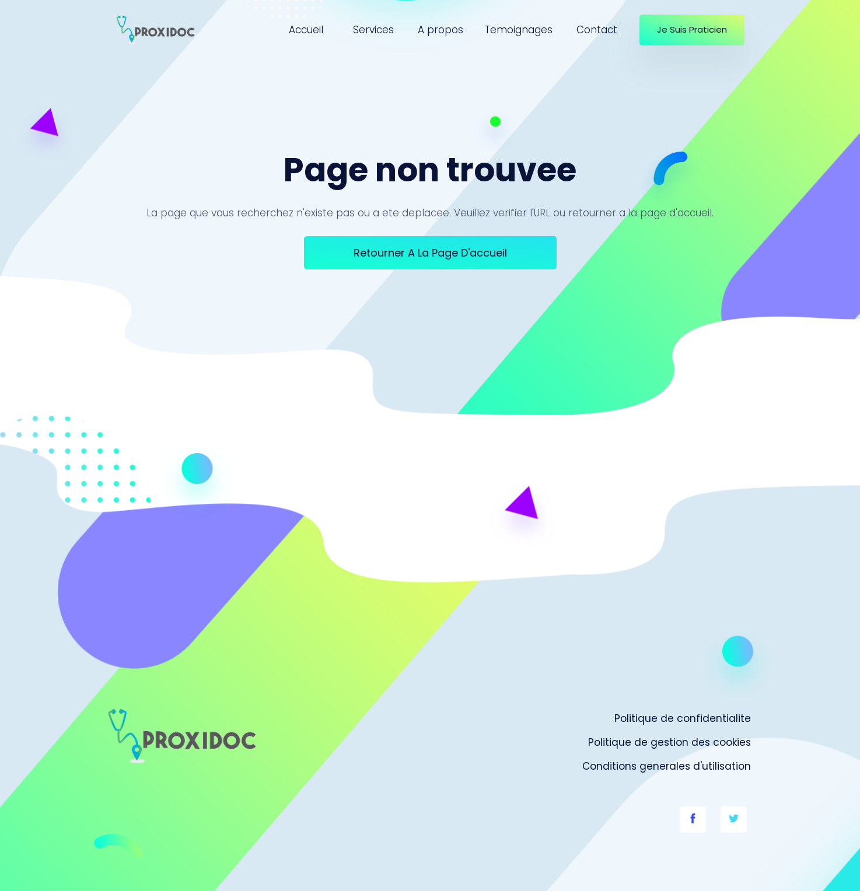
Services (373, 30)
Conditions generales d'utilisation (666, 766)
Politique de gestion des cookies (669, 742)
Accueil (306, 30)
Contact (596, 30)
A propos (440, 30)
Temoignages (518, 30)
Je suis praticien (692, 29)
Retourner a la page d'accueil (430, 252)
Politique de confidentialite (682, 718)
